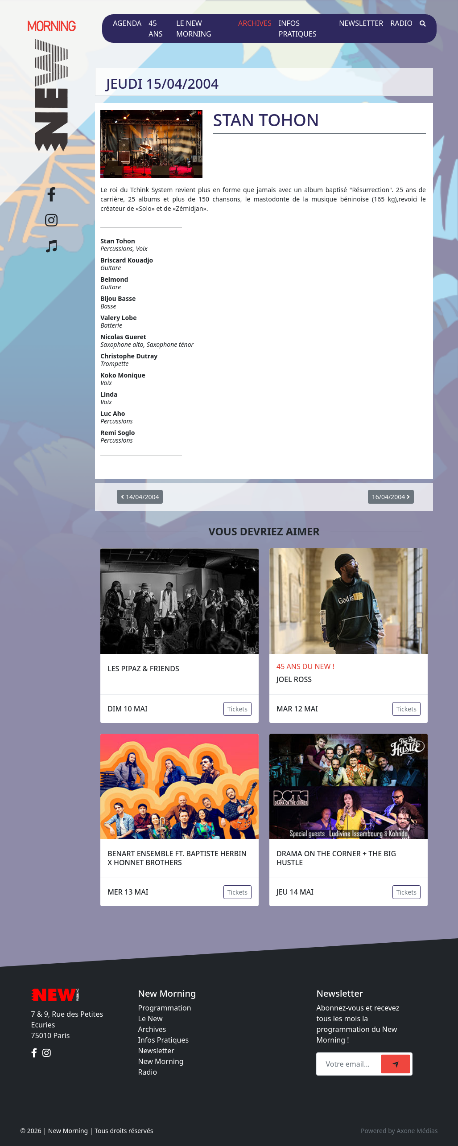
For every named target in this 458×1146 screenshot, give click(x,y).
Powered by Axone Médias (399, 1130)
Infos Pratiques (163, 1040)
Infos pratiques (298, 28)
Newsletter (361, 23)
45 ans (155, 28)
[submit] (395, 1064)
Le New (150, 1018)
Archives (255, 23)
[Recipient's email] (349, 1064)
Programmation (164, 1008)
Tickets (237, 709)
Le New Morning (193, 28)
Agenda (127, 23)
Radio (401, 23)
